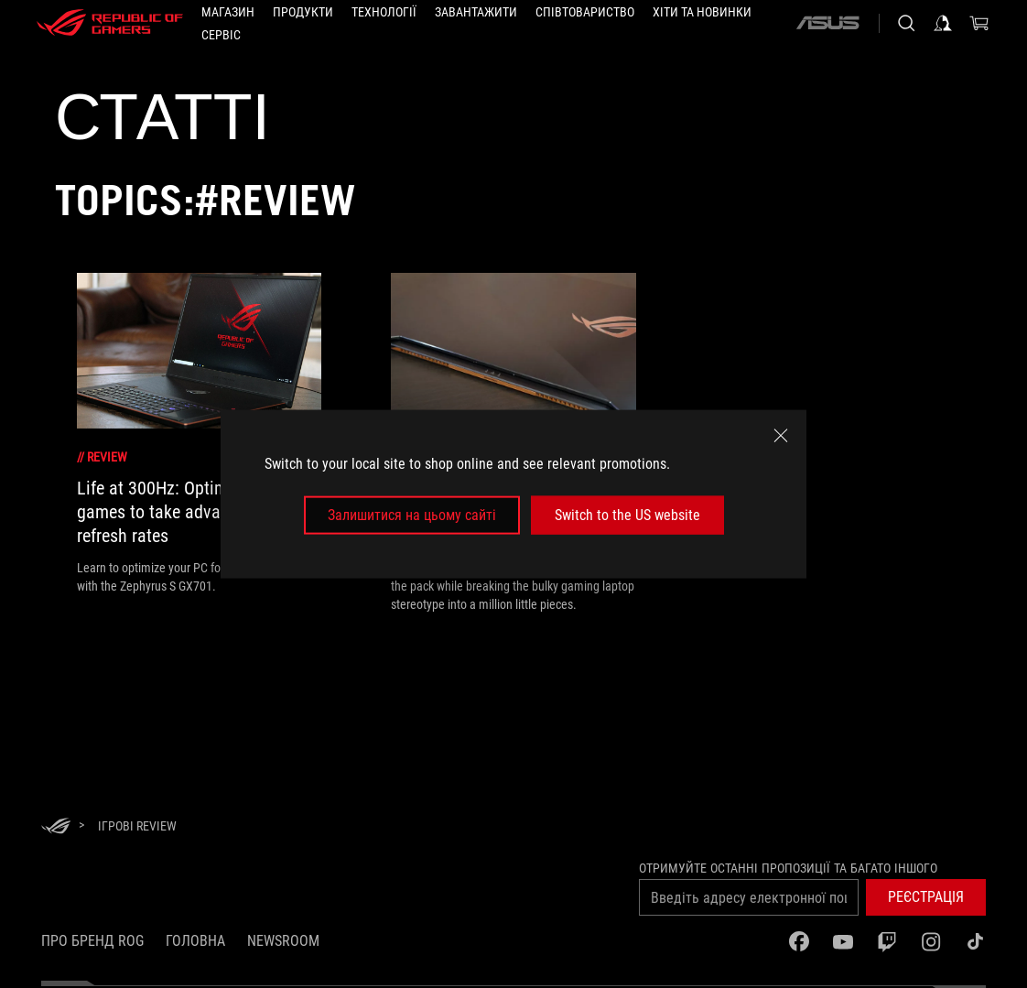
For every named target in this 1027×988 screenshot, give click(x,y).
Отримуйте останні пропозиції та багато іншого (788, 868)
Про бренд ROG (92, 941)
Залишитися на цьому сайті (412, 515)
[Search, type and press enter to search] (906, 23)
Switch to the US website (627, 515)
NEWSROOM (283, 941)
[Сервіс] (221, 35)
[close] (781, 435)
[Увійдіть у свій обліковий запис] (943, 23)
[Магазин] (227, 12)
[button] (303, 12)
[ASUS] (827, 23)
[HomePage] (55, 827)
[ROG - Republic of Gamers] (110, 23)
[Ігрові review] (137, 826)
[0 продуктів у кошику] (979, 23)
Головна (195, 941)
